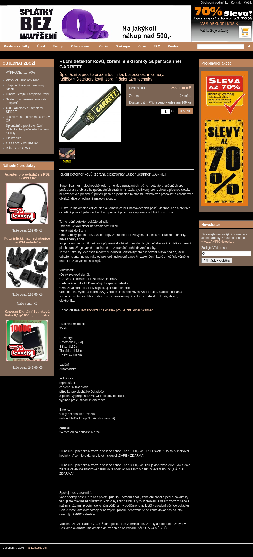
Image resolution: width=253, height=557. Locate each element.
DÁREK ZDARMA (18, 148)
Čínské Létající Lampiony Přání (27, 94)
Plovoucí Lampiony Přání (23, 80)
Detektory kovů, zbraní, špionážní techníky (114, 79)
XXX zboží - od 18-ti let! (22, 143)
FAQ (157, 46)
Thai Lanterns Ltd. (36, 547)
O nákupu (123, 46)
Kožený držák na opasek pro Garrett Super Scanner (117, 310)
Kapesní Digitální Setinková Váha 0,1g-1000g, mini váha (27, 313)
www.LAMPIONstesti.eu (217, 241)
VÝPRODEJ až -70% (20, 72)
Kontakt (236, 2)
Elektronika (13, 138)
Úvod (41, 46)
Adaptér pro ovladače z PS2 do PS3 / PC (27, 176)
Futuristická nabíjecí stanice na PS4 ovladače (27, 240)
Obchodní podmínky (214, 2)
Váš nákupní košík (219, 23)
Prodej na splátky (16, 46)
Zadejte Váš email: (214, 248)
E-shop (58, 46)
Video (142, 46)
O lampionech (81, 46)
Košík (248, 2)
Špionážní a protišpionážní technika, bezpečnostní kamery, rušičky (27, 129)
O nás (103, 46)
